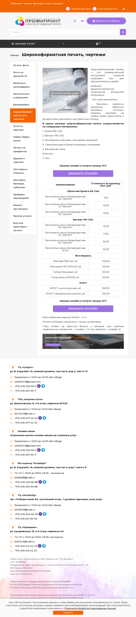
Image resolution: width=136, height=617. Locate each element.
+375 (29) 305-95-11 (25, 380)
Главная (14, 49)
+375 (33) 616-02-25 (23, 545)
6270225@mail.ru (22, 408)
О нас (48, 3)
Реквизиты (16, 3)
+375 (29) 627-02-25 (26, 412)
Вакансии (38, 3)
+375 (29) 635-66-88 (26, 476)
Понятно (68, 612)
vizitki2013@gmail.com (25, 376)
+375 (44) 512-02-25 (25, 540)
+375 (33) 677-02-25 (23, 417)
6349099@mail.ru (22, 504)
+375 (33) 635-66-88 (24, 481)
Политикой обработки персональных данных (90, 608)
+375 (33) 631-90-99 (23, 513)
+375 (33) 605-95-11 (23, 385)
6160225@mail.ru (22, 536)
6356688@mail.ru (22, 472)
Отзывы (28, 3)
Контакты (57, 3)
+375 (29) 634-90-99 (26, 508)
